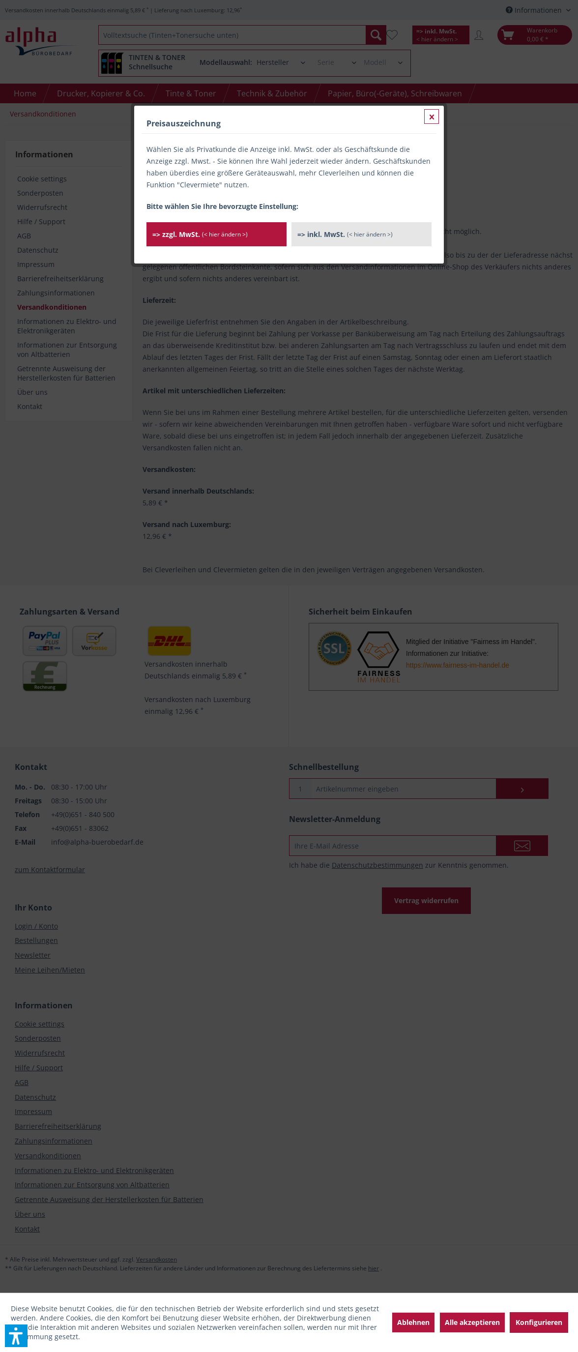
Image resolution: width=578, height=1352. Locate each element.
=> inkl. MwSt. (345, 234)
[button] (16, 1335)
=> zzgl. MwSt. (200, 234)
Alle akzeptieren (472, 1322)
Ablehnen (413, 1322)
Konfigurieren (539, 1322)
